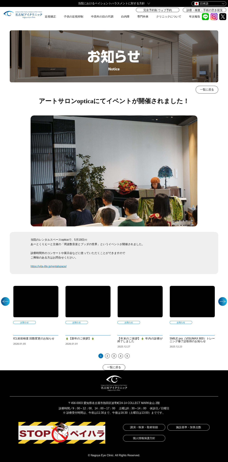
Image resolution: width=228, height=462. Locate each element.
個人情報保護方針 (144, 438)
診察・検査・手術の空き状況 (204, 10)
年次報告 (194, 16)
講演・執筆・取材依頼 (144, 427)
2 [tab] (107, 356)
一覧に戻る (207, 89)
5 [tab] (127, 356)
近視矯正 (50, 16)
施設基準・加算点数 (188, 427)
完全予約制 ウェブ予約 (157, 10)
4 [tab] (120, 356)
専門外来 (142, 16)
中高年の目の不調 (102, 16)
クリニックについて (168, 16)
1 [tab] (100, 356)
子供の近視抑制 (73, 16)
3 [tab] (114, 356)
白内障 (125, 16)
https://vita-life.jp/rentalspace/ (49, 266)
